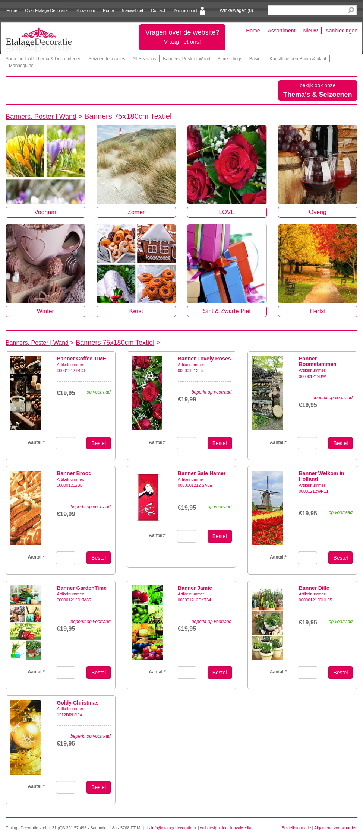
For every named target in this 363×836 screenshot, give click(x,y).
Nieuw (310, 31)
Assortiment (282, 31)
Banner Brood (74, 473)
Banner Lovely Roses (204, 359)
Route (108, 10)
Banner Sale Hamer (201, 473)
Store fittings (229, 58)
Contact (158, 10)
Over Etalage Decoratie (46, 10)
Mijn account (186, 10)
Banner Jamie (195, 588)
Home (11, 10)
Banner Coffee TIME (81, 359)
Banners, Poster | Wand (186, 58)
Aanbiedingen (341, 31)
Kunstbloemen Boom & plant (297, 58)
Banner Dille (314, 588)
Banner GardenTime (82, 588)
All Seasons (144, 58)
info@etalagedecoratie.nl (174, 828)
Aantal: (157, 442)
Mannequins (21, 65)
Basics (255, 58)
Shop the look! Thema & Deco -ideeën (43, 58)
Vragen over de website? (182, 37)
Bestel (98, 443)
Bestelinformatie (296, 828)
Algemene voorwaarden (335, 828)
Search (351, 10)
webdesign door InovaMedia (226, 828)
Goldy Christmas (77, 703)
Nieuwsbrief (132, 10)
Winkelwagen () (236, 10)
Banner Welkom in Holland (321, 476)
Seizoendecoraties (106, 58)
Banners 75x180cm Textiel (115, 342)
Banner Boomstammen (318, 361)
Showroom (85, 10)
